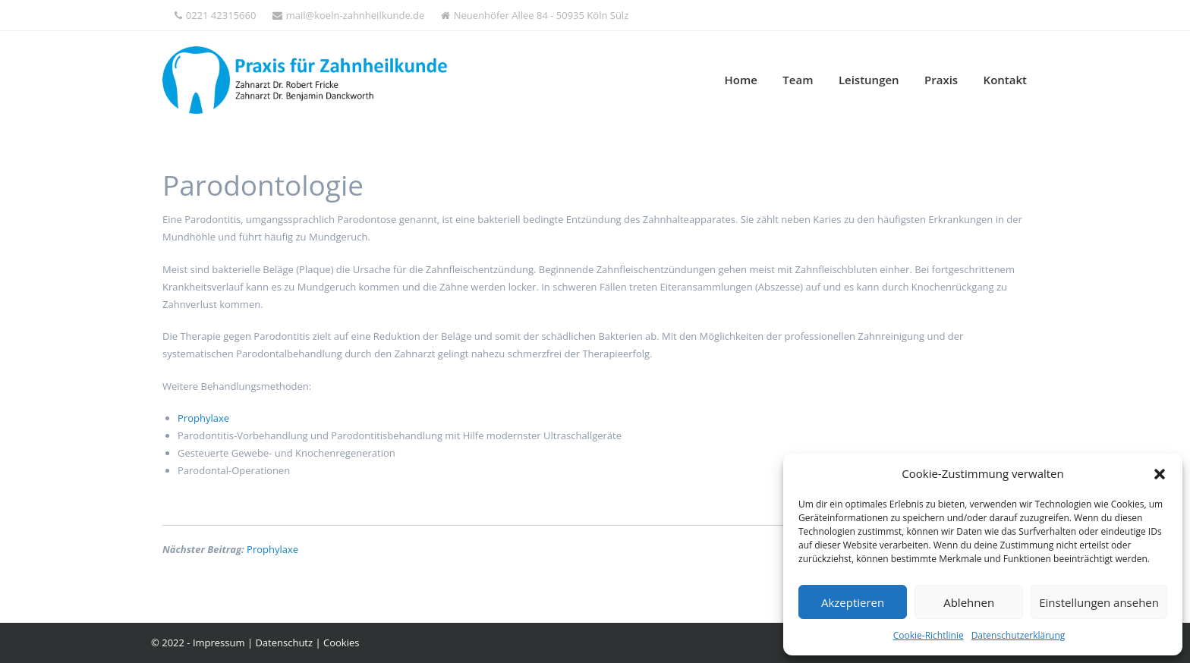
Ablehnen (968, 602)
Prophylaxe (203, 418)
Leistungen (869, 79)
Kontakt (1005, 79)
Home (741, 79)
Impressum (219, 642)
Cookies (341, 642)
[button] (1159, 474)
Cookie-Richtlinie (928, 635)
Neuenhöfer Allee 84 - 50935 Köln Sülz (534, 15)
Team (797, 79)
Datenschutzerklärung (1018, 635)
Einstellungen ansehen (1099, 602)
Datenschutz (284, 642)
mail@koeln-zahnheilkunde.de (348, 15)
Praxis (941, 79)
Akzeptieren (852, 602)
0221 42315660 (216, 15)
